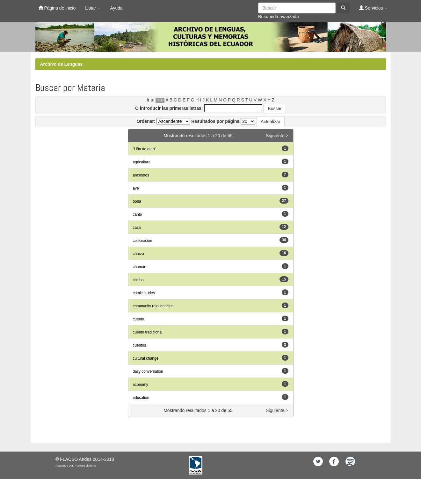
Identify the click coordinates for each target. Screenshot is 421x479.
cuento (138, 319)
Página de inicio (57, 8)
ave (136, 188)
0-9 (160, 100)
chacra (138, 253)
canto (137, 214)
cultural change (146, 358)
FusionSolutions (85, 465)
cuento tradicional (148, 332)
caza (137, 227)
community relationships (153, 306)
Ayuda (116, 8)
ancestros (141, 175)
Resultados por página (215, 121)
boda (137, 201)
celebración (142, 240)
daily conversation (148, 371)
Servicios (373, 8)
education (141, 397)
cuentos (139, 345)
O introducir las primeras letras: (169, 108)
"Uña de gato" (144, 149)
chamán (139, 267)
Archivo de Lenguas (61, 64)
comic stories (144, 293)
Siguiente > (277, 135)
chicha (138, 280)
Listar (92, 8)
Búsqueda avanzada (278, 16)
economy (140, 384)
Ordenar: (145, 121)
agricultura (142, 162)
